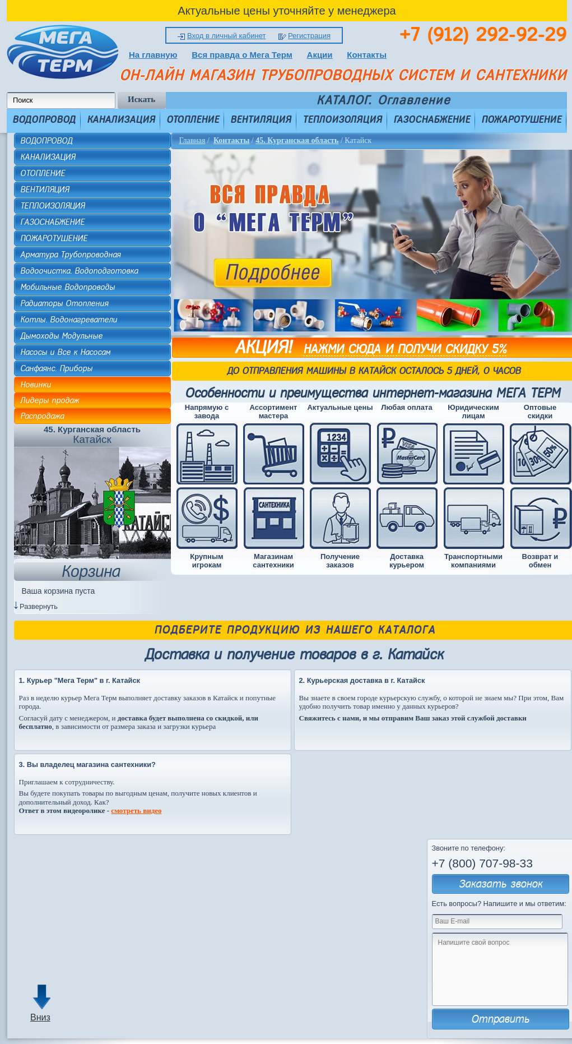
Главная (192, 140)
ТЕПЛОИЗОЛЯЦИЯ (342, 119)
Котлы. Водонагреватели (68, 319)
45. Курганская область (296, 140)
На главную (153, 54)
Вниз (40, 1017)
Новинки (35, 384)
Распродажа (42, 416)
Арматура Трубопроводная (70, 254)
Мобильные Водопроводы (67, 287)
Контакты (367, 54)
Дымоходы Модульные (61, 335)
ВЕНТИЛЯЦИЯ (260, 119)
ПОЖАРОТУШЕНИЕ (521, 119)
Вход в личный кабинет (226, 35)
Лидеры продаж (49, 400)
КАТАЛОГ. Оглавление (383, 100)
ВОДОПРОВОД (44, 119)
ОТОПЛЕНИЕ (192, 119)
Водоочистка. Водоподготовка (79, 270)
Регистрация (309, 35)
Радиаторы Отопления (64, 303)
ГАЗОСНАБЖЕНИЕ (431, 119)
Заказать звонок (500, 884)
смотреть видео (136, 810)
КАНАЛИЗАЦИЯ (121, 119)
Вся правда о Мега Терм (242, 54)
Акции (320, 54)
